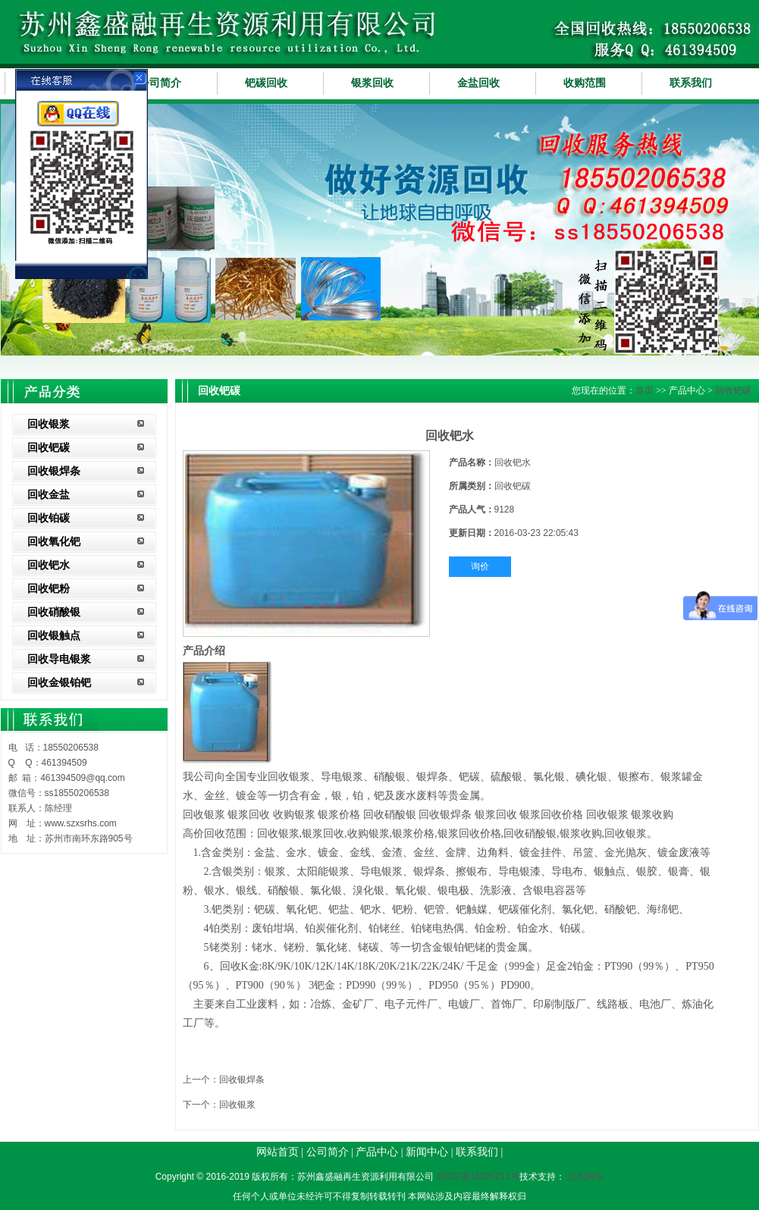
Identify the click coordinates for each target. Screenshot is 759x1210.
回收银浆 (48, 424)
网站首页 (277, 1152)
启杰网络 (585, 1176)
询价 (480, 566)
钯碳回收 (266, 83)
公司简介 (160, 83)
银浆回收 (372, 83)
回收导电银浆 (59, 659)
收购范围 (584, 83)
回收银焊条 (53, 471)
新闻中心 (427, 1152)
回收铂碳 (48, 518)
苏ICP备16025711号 (478, 1176)
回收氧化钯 (53, 541)
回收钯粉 (48, 588)
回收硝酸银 (53, 612)
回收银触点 (53, 635)
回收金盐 (48, 494)
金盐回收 (478, 83)
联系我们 (691, 83)
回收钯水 (48, 565)
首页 (644, 390)
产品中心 (377, 1152)
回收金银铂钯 (59, 682)
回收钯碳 (48, 447)
